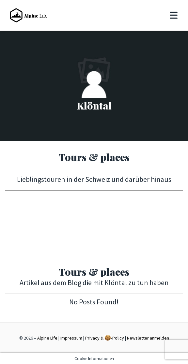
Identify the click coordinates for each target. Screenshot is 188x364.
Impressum (71, 338)
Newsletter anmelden (148, 338)
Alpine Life (47, 338)
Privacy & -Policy (104, 338)
